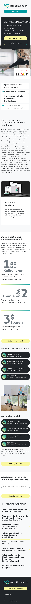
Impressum (7, 587)
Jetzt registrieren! (15, 341)
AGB (5, 590)
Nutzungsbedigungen (11, 594)
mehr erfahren (15, 43)
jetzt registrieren (15, 38)
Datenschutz (8, 597)
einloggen (15, 11)
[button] (15, 503)
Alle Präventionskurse (15, 581)
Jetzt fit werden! (15, 489)
